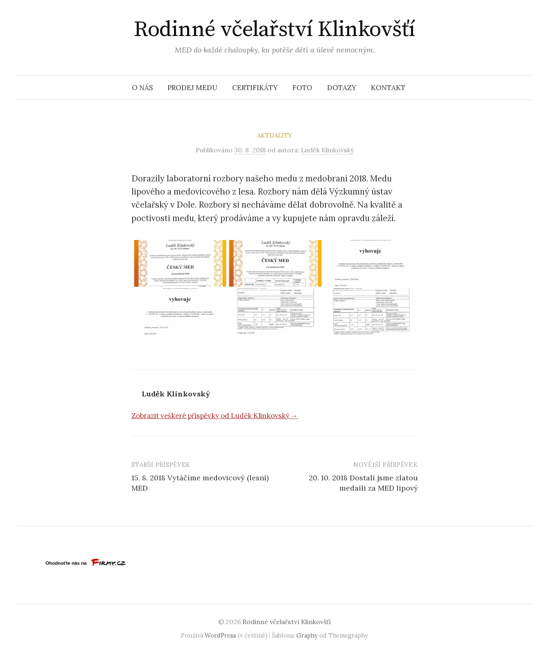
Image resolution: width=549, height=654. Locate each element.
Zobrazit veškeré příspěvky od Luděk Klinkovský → (214, 415)
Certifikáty (255, 87)
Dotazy (341, 87)
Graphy (307, 635)
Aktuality (274, 135)
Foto (302, 87)
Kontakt (388, 87)
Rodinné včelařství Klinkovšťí (274, 29)
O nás (142, 87)
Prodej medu (192, 87)
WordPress (220, 635)
